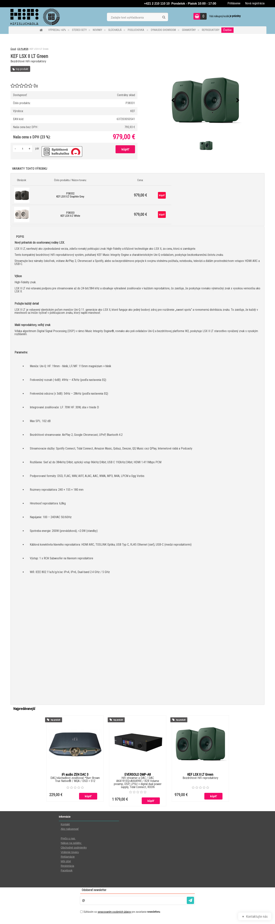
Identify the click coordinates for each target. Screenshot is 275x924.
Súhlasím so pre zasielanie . (122, 911)
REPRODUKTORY (210, 29)
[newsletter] (190, 900)
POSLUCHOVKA (136, 29)
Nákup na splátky (71, 843)
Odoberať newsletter (94, 890)
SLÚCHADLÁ (115, 29)
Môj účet (66, 861)
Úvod (13, 48)
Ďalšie (227, 30)
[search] (163, 17)
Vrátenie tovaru (70, 852)
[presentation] (173, 100)
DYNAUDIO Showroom (163, 29)
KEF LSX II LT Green (200, 774)
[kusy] (22, 148)
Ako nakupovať (70, 829)
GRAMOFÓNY (189, 29)
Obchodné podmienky (74, 847)
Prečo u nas (68, 838)
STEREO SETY (79, 29)
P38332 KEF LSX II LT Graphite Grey (70, 195)
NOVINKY (97, 29)
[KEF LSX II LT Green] (205, 100)
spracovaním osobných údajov (114, 911)
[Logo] (35, 16)
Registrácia (67, 866)
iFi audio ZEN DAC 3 (75, 774)
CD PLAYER (22, 48)
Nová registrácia (254, 3)
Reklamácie (68, 856)
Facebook (66, 870)
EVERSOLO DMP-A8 (138, 774)
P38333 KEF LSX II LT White (70, 214)
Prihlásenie (233, 3)
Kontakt (65, 824)
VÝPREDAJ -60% (57, 29)
